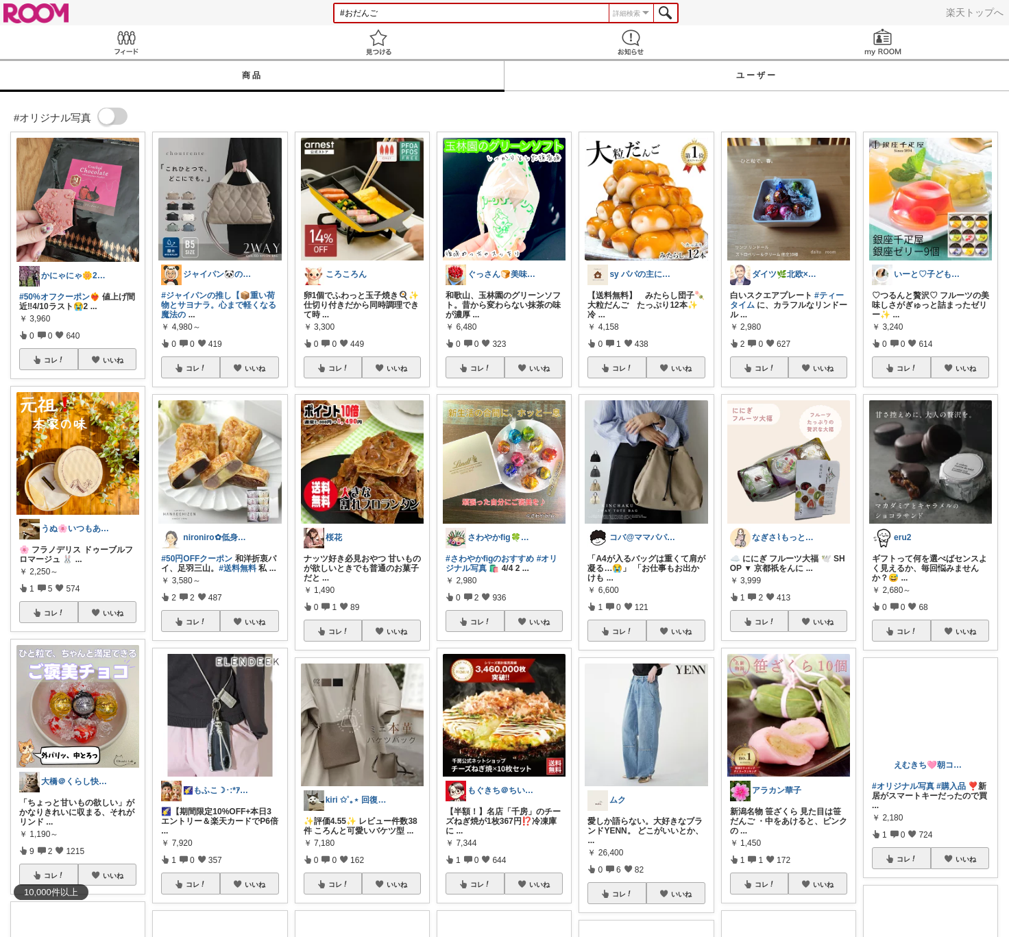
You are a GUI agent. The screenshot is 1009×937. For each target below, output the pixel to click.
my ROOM (883, 42)
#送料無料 (237, 568)
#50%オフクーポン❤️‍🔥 (59, 297)
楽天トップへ (975, 12)
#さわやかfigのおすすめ (490, 558)
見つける (378, 42)
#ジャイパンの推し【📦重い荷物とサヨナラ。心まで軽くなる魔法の (218, 305)
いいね (113, 359)
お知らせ (630, 42)
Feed (126, 42)
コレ (54, 359)
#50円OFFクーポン (196, 558)
